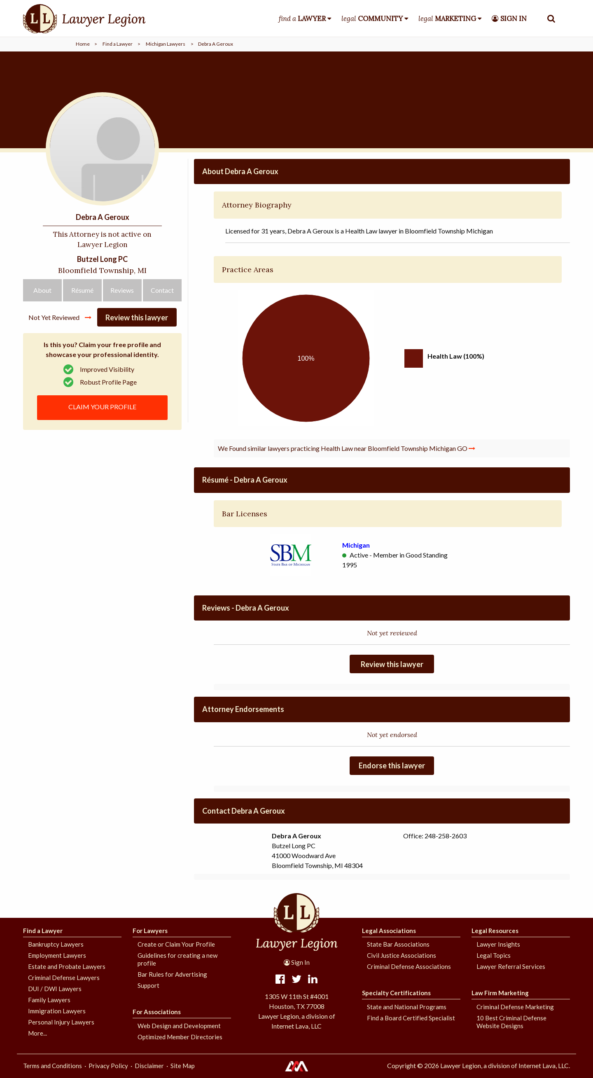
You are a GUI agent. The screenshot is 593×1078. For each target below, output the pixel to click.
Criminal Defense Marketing (515, 1006)
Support (148, 985)
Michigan (356, 545)
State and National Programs (406, 1006)
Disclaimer (149, 1065)
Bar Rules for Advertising (172, 974)
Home (83, 44)
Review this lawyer (136, 317)
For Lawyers (150, 930)
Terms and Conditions (52, 1065)
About (42, 290)
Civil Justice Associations (401, 955)
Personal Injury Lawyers (61, 1022)
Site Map (182, 1065)
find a (302, 18)
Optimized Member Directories (180, 1037)
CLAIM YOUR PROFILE (102, 407)
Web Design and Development (179, 1025)
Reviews (122, 290)
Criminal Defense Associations (409, 966)
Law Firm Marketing (500, 992)
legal (372, 18)
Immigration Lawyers (57, 1011)
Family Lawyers (49, 999)
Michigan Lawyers (165, 44)
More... (37, 1033)
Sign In (297, 962)
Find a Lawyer (118, 44)
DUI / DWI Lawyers (55, 988)
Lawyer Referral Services (510, 966)
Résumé (82, 290)
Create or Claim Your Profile (176, 944)
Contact (162, 290)
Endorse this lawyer (392, 765)
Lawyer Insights (498, 944)
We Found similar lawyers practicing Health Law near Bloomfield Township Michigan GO (346, 448)
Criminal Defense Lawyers (64, 977)
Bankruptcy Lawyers (56, 944)
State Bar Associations (398, 944)
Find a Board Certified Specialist (411, 1018)
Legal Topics (493, 955)
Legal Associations (389, 930)
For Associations (157, 1011)
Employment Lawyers (57, 955)
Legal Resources (495, 930)
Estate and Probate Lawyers (66, 966)
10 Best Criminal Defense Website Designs (511, 1021)
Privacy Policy (108, 1065)
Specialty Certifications (396, 992)
